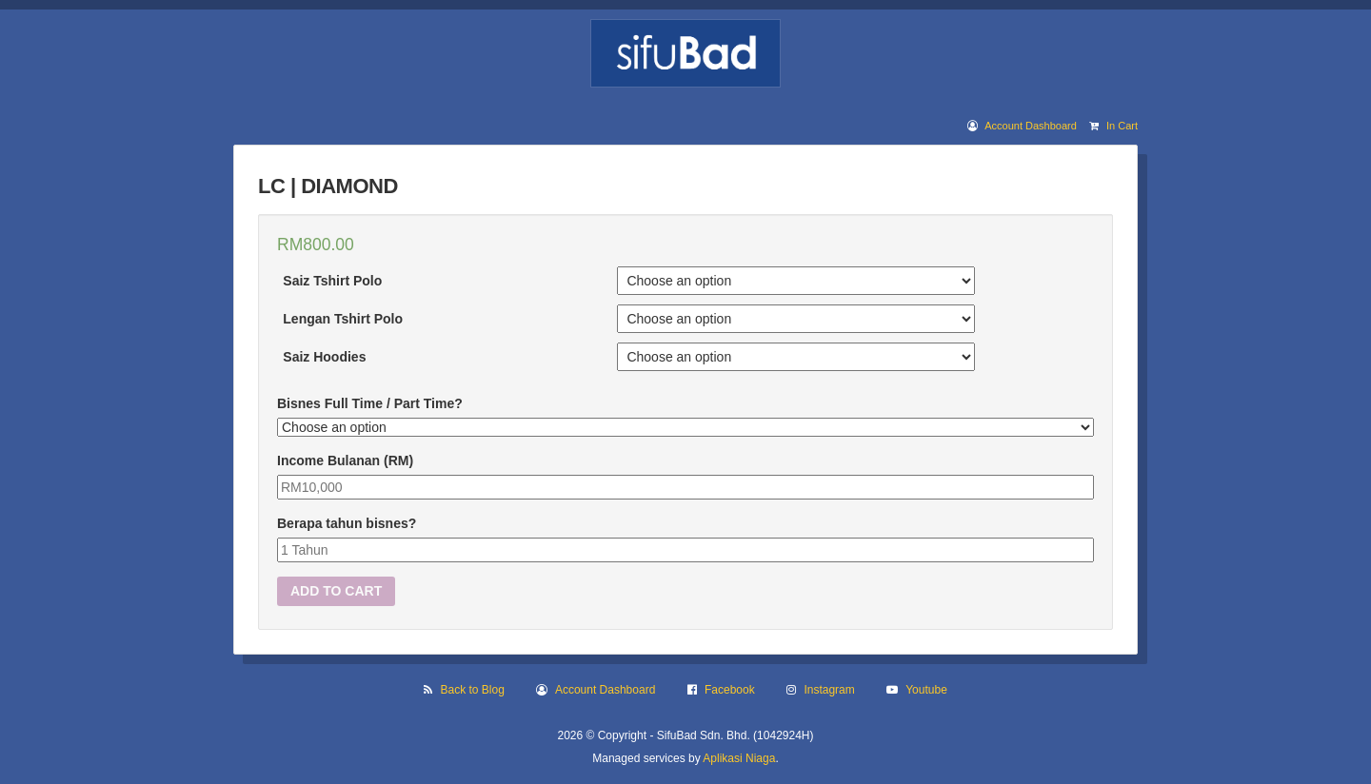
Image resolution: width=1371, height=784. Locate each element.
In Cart (1122, 125)
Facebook (730, 689)
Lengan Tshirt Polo (343, 318)
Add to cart (336, 590)
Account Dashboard (1030, 125)
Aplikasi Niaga (739, 758)
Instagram (829, 689)
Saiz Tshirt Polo (332, 280)
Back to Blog (473, 689)
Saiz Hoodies (324, 356)
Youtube (926, 689)
